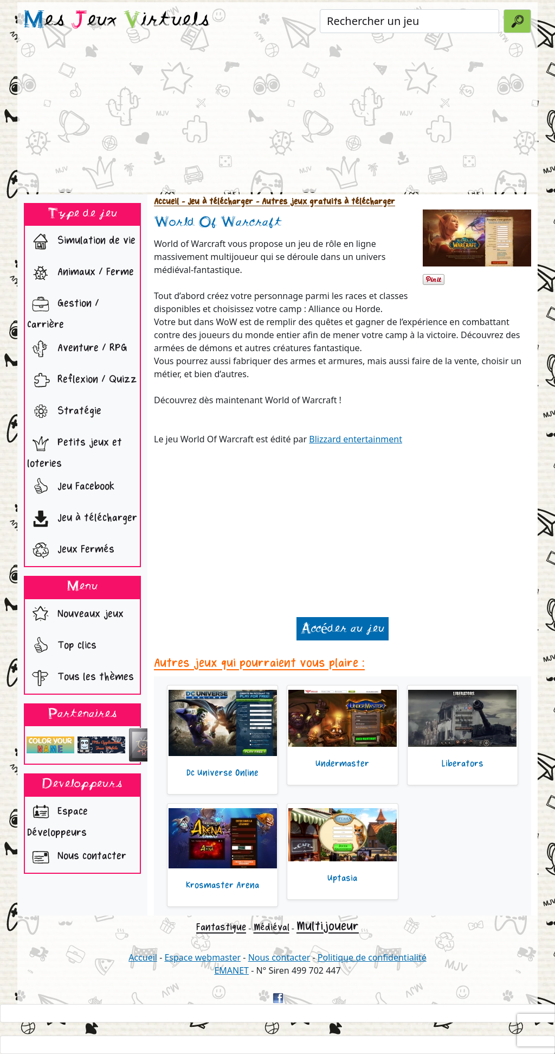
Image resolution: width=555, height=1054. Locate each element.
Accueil (166, 201)
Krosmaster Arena (222, 885)
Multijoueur (327, 926)
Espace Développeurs (57, 819)
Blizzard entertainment (355, 439)
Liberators (462, 764)
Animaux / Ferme (80, 273)
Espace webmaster (202, 957)
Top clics (61, 646)
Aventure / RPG (77, 349)
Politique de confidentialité (372, 957)
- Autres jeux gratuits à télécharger (324, 201)
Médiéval (271, 927)
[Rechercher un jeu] (409, 21)
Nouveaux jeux (75, 614)
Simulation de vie (81, 241)
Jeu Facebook (70, 487)
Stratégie (64, 412)
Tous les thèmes (80, 677)
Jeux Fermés (70, 550)
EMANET (231, 970)
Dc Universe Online (222, 773)
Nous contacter (76, 857)
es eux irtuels (117, 20)
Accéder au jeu (342, 628)
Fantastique (221, 927)
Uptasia (342, 878)
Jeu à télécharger (82, 518)
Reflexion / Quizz (82, 380)
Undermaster (342, 764)
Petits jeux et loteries (74, 450)
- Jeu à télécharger (216, 201)
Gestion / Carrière (63, 311)
